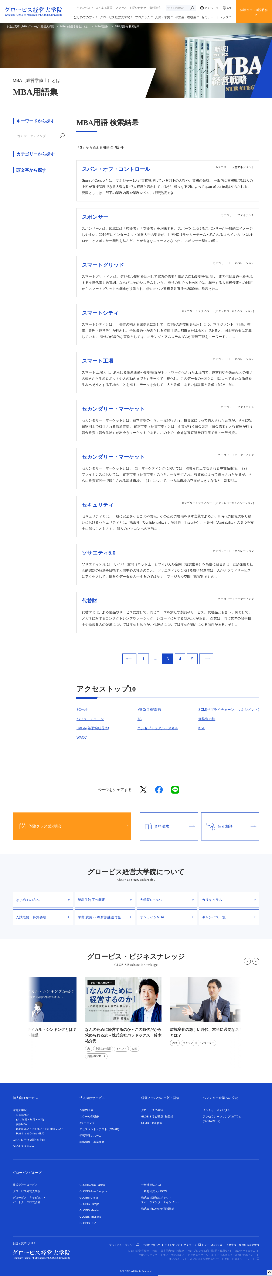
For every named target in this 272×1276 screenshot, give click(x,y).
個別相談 (228, 826)
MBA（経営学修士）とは (74, 26)
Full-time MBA (53, 1128)
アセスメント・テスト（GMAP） (100, 1129)
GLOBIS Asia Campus (93, 1191)
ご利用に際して (152, 1245)
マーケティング (25, 198)
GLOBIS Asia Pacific (92, 1184)
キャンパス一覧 (229, 917)
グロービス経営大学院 (115, 17)
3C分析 (82, 709)
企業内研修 (86, 1110)
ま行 (43, 280)
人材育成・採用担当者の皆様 (242, 1245)
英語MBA (21, 1124)
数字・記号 (21, 352)
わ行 (30, 290)
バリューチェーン (90, 719)
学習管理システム (90, 1135)
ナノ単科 (22, 1119)
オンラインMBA (167, 917)
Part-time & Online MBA (29, 1133)
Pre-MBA (37, 1128)
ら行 (16, 290)
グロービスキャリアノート (241, 1259)
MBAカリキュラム (245, 1250)
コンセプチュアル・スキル (157, 728)
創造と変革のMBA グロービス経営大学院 (30, 26)
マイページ (209, 8)
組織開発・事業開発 (91, 1142)
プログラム (142, 17)
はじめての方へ (84, 17)
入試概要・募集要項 (43, 917)
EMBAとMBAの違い (172, 1255)
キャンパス (83, 7)
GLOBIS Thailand (90, 1216)
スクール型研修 (89, 1116)
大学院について (167, 900)
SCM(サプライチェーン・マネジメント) (228, 709)
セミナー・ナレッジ (214, 17)
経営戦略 (19, 207)
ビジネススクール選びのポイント (236, 1255)
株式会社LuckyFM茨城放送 (157, 1208)
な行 (16, 280)
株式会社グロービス (25, 1184)
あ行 (16, 271)
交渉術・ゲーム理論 (28, 216)
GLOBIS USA (87, 1223)
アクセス (121, 7)
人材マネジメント (26, 226)
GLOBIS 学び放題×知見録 (29, 1139)
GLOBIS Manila (89, 1210)
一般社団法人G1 (151, 1184)
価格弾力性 (206, 719)
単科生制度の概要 (105, 900)
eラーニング (87, 1122)
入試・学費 (162, 17)
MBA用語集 (101, 26)
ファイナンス (23, 188)
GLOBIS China (88, 1197)
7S (139, 719)
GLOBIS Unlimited (24, 1146)
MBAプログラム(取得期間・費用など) (209, 1250)
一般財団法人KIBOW (154, 1191)
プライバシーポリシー (124, 1245)
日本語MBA (22, 1114)
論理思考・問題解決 (28, 244)
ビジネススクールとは (200, 1255)
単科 (32, 1119)
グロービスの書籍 (152, 1110)
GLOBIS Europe (89, 1204)
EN (227, 8)
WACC (81, 737)
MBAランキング (148, 1255)
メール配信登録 (213, 1245)
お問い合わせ (138, 7)
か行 (30, 271)
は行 (30, 280)
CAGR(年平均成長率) (92, 728)
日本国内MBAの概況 (172, 1250)
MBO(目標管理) (149, 709)
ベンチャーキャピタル (216, 1110)
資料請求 (154, 7)
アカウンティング (26, 179)
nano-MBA (23, 1128)
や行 (57, 280)
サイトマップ (172, 1245)
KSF (201, 728)
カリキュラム (229, 900)
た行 (57, 271)
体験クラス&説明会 (254, 10)
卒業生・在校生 (185, 17)
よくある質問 (104, 7)
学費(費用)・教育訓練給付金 (105, 917)
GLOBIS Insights (151, 1122)
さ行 (43, 271)
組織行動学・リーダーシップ (35, 235)
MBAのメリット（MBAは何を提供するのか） (195, 1259)
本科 (40, 1119)
